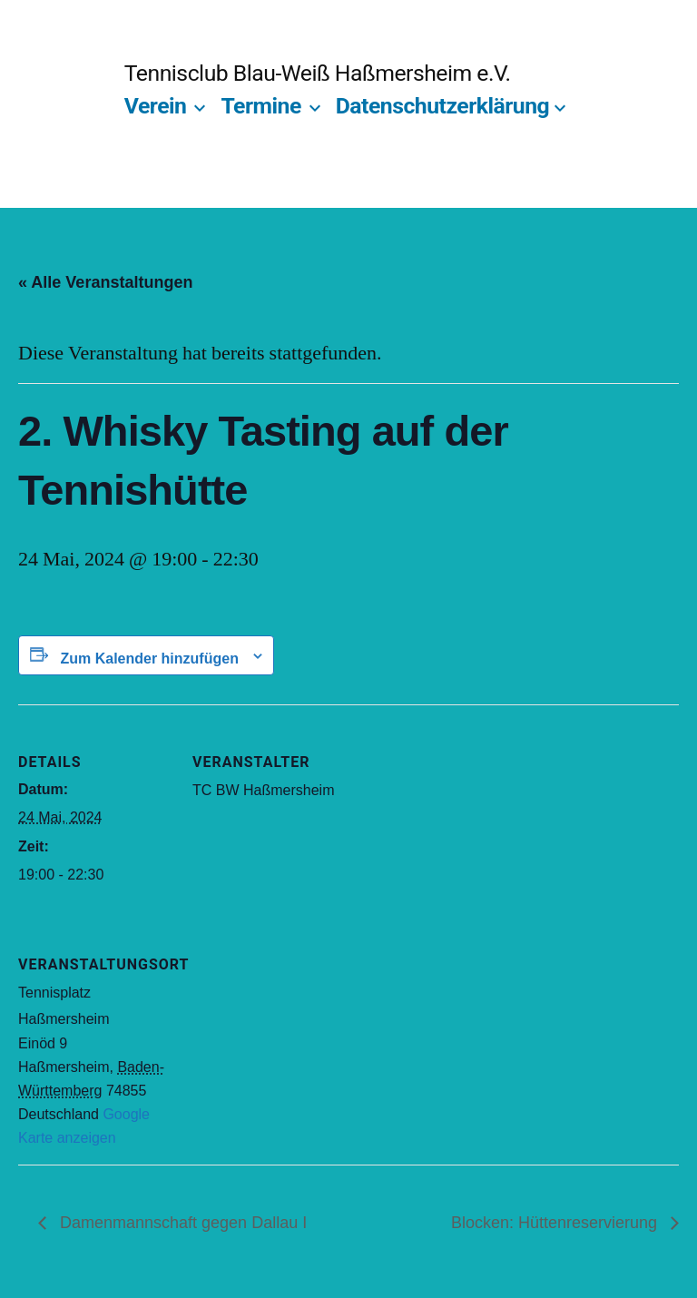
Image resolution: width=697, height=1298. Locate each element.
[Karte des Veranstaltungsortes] (288, 1031)
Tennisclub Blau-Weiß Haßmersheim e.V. (317, 73)
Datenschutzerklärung (443, 106)
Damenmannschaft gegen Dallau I (181, 1223)
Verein (155, 106)
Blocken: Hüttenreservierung (556, 1223)
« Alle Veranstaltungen (105, 282)
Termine (260, 106)
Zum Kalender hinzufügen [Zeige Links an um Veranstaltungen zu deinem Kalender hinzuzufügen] (149, 658)
